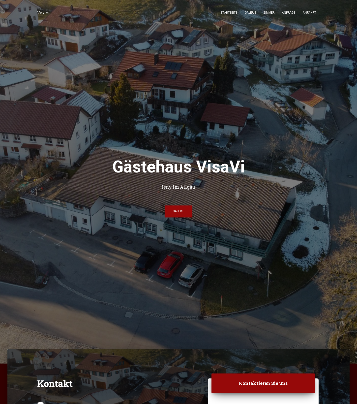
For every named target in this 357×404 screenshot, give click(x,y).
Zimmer (269, 12)
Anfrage (288, 12)
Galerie (250, 12)
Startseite (229, 12)
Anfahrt (309, 12)
